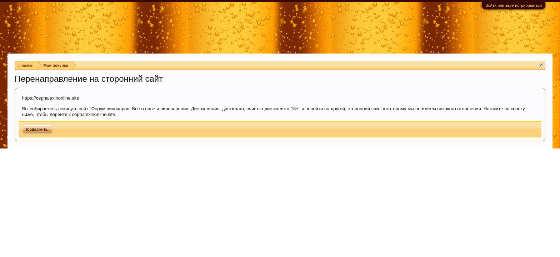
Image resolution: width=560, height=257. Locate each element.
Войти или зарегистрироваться (513, 5)
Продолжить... (38, 129)
